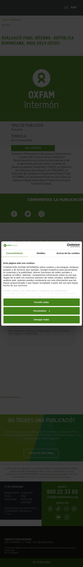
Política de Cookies (36, 293)
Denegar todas (41, 319)
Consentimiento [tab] (14, 253)
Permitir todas (41, 302)
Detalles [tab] (41, 253)
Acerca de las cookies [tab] (68, 253)
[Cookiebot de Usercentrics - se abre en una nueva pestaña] (67, 245)
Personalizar (41, 311)
